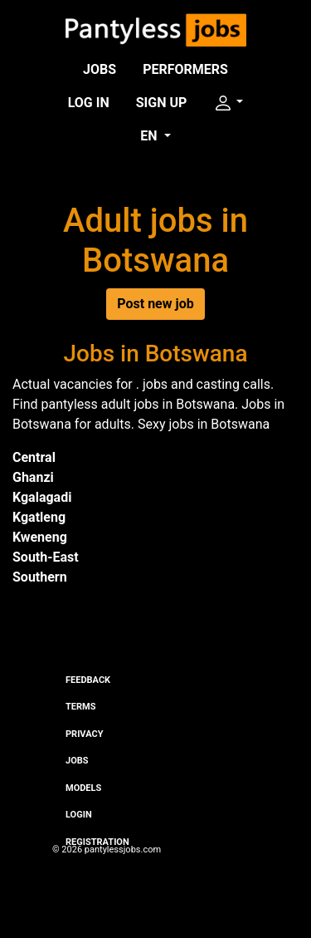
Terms (80, 706)
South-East (45, 557)
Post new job (155, 304)
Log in (88, 102)
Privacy (84, 734)
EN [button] (150, 136)
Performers (185, 69)
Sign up (161, 102)
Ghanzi (33, 477)
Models (83, 788)
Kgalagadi (41, 497)
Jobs (99, 69)
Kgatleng (39, 517)
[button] (228, 103)
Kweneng (39, 537)
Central (34, 457)
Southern (39, 577)
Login (79, 814)
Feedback (88, 680)
